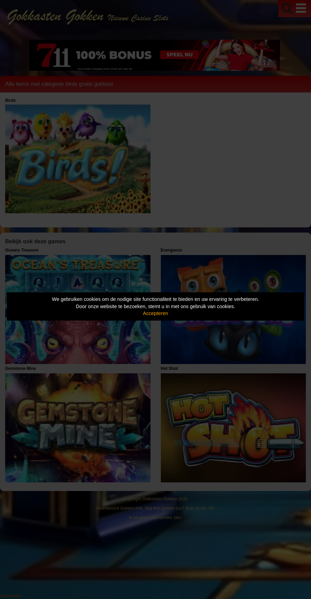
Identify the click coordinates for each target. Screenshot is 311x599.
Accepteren (155, 313)
